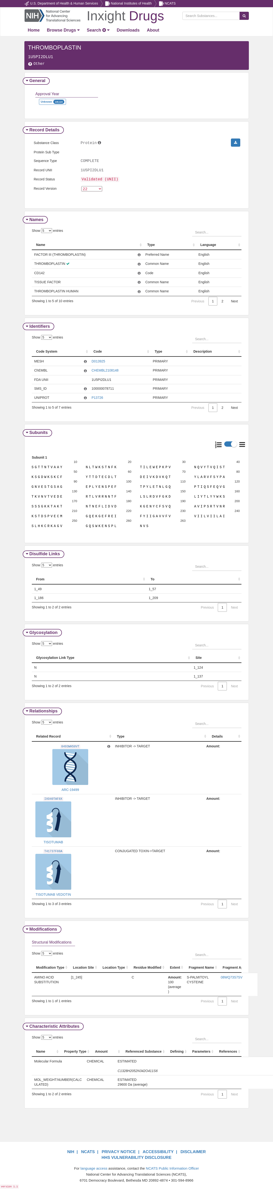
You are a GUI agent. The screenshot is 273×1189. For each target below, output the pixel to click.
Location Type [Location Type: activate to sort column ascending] (114, 966)
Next (234, 301)
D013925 (98, 361)
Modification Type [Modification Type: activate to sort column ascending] (50, 966)
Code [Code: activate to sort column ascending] (97, 352)
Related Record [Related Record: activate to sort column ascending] (48, 735)
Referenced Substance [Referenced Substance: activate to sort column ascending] (144, 1050)
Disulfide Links (43, 552)
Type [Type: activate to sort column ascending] (151, 245)
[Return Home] (94, 15)
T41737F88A (53, 850)
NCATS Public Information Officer (172, 1167)
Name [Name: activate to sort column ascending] (40, 245)
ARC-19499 (70, 788)
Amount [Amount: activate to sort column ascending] (101, 1050)
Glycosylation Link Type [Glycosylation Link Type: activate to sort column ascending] (55, 656)
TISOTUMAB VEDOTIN (53, 893)
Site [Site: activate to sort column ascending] (199, 656)
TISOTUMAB (53, 841)
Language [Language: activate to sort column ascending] (208, 245)
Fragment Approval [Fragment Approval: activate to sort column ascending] (238, 966)
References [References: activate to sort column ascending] (228, 1050)
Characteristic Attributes (53, 1024)
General (36, 80)
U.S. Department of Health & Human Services (64, 3)
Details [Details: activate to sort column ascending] (217, 735)
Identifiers (38, 326)
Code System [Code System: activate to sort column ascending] (46, 352)
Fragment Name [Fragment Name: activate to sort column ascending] (201, 966)
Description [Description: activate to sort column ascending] (202, 352)
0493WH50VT (70, 745)
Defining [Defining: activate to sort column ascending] (177, 1050)
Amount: (213, 745)
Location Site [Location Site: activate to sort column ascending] (83, 966)
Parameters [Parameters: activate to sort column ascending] (201, 1050)
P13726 (97, 398)
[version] (92, 189)
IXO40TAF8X (53, 797)
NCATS (169, 3)
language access (94, 1167)
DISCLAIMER (193, 1150)
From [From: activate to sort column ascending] (40, 578)
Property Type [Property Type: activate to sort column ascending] (75, 1050)
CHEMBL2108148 (105, 371)
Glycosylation (42, 631)
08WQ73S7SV (231, 976)
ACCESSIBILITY (158, 1150)
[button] (235, 143)
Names (35, 219)
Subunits (37, 433)
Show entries (47, 230)
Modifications (42, 927)
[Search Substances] (211, 16)
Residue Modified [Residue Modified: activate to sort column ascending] (147, 966)
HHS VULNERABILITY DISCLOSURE (137, 1156)
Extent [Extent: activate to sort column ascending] (175, 966)
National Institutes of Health (131, 3)
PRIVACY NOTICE (119, 1150)
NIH (70, 1150)
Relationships (42, 709)
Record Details (43, 130)
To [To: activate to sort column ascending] (152, 578)
